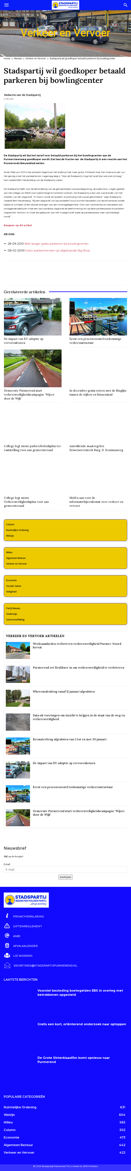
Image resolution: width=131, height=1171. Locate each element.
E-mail (7, 864)
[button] (6, 5)
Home (7, 58)
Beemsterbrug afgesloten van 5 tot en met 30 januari (69, 739)
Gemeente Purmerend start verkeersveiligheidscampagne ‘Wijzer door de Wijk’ (29, 394)
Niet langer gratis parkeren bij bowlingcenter (57, 243)
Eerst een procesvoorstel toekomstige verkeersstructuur (73, 787)
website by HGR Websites (84, 1166)
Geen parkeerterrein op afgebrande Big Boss (57, 250)
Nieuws (18, 58)
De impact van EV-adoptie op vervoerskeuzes (23, 341)
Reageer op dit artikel (18, 225)
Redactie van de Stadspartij (22, 95)
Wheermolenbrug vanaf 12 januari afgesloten (64, 691)
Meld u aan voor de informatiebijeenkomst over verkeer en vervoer (96, 502)
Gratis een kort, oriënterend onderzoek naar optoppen (82, 1024)
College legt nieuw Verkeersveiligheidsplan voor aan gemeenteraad (26, 502)
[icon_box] (24, 916)
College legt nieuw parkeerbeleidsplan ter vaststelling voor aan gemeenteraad (32, 448)
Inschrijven (65, 877)
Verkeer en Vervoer (36, 58)
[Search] (125, 5)
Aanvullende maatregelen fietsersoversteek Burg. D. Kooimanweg (96, 448)
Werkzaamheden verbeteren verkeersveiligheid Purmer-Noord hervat (77, 645)
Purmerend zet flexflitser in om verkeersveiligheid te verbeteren (78, 667)
